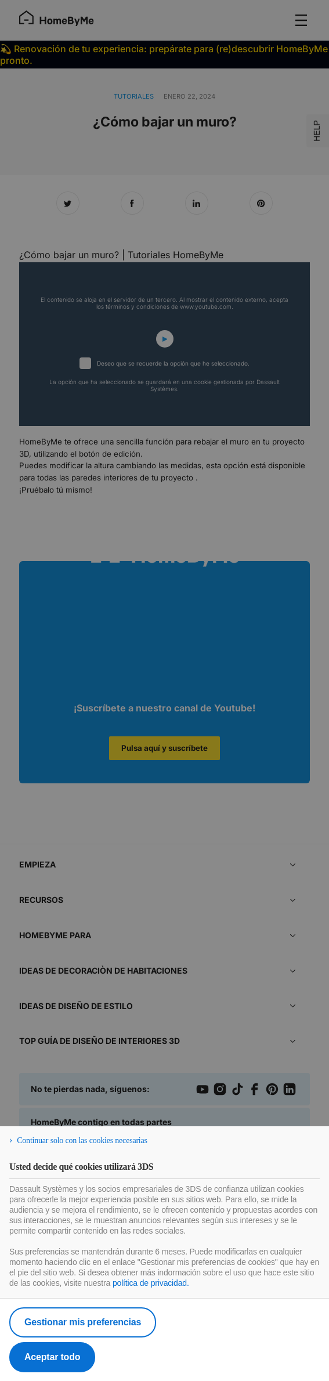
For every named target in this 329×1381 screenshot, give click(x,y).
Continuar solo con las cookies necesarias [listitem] (82, 1140)
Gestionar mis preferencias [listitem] (82, 1322)
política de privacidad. (151, 1283)
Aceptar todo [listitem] (52, 1357)
